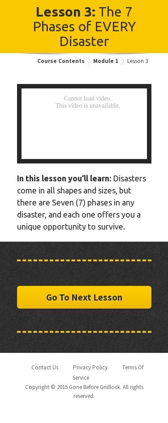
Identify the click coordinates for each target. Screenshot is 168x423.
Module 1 (105, 61)
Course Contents (61, 61)
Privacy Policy (90, 367)
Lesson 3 (137, 61)
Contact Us (44, 367)
